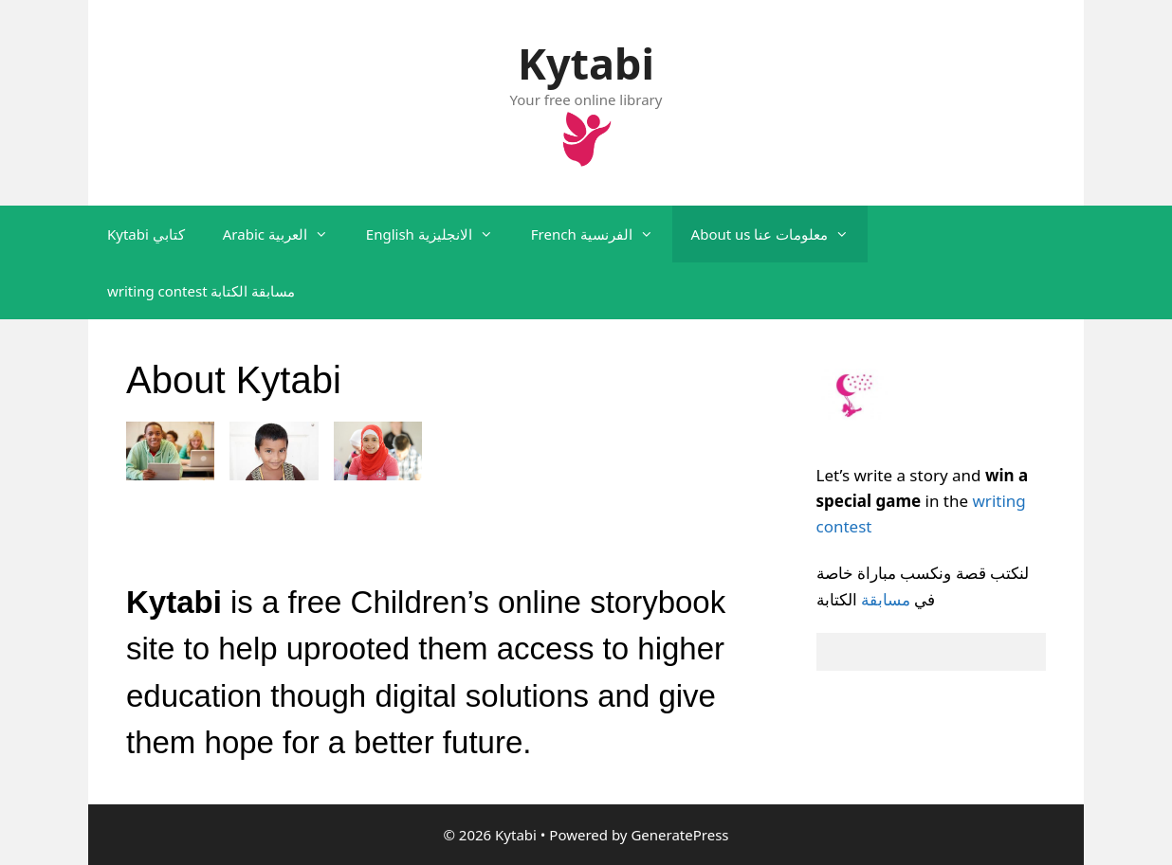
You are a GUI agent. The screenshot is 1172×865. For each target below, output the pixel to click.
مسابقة (885, 599)
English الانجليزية (439, 234)
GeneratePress (679, 834)
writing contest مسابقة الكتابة (201, 290)
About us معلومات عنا (780, 234)
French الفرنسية (601, 234)
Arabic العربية (285, 234)
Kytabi (586, 63)
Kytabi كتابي (146, 234)
